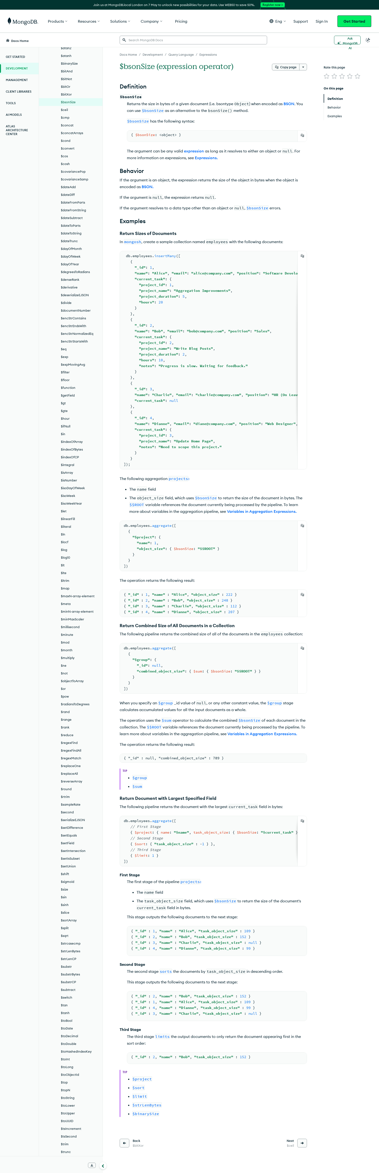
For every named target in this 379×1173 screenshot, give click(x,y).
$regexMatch (71, 758)
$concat (67, 125)
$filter (65, 372)
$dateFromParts (73, 202)
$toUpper (68, 1113)
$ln (63, 534)
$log (64, 550)
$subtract (68, 990)
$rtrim (65, 797)
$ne (63, 665)
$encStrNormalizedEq (77, 334)
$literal (66, 526)
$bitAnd (67, 71)
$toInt (65, 1059)
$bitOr (65, 87)
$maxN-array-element (78, 596)
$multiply (67, 658)
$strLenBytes (70, 951)
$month (67, 650)
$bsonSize (68, 102)
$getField (68, 395)
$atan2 (66, 48)
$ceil (64, 110)
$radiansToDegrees (75, 704)
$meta (66, 604)
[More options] (303, 67)
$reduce (67, 735)
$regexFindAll (71, 750)
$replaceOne (71, 766)
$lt (63, 565)
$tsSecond (69, 1136)
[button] (278, 21)
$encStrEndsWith (73, 326)
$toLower (68, 1105)
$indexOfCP (70, 457)
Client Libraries (18, 91)
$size (64, 889)
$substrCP (68, 982)
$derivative (69, 287)
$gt (63, 403)
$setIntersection (73, 851)
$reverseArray (71, 781)
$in (63, 434)
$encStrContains (73, 318)
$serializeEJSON (73, 820)
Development (17, 68)
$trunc (66, 1152)
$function (68, 388)
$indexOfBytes (72, 449)
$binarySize (69, 63)
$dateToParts (70, 225)
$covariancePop (73, 171)
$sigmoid (67, 882)
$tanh (65, 1013)
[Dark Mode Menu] (367, 40)
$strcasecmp (70, 943)
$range (66, 719)
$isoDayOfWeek (73, 488)
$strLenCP (68, 959)
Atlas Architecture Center (17, 130)
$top (64, 1082)
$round (66, 789)
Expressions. (206, 157)
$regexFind (69, 743)
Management (17, 80)
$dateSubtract (72, 218)
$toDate (67, 1028)
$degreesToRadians (75, 272)
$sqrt (64, 936)
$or (63, 689)
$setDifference (72, 828)
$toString (67, 1098)
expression (194, 151)
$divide (66, 303)
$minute (67, 635)
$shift (65, 874)
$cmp (65, 117)
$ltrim (65, 581)
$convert (67, 148)
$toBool (66, 1020)
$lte (63, 573)
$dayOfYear (70, 264)
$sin (64, 897)
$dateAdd (68, 187)
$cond (65, 141)
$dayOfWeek (70, 256)
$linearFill (68, 519)
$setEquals (69, 835)
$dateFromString (73, 210)
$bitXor (66, 94)
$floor (65, 380)
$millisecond (70, 627)
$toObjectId (70, 1075)
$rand (65, 712)
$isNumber (69, 480)
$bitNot (66, 79)
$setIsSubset (70, 858)
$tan (64, 1005)
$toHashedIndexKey (76, 1051)
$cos (64, 156)
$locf (64, 542)
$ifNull (65, 426)
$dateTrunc (69, 241)
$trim (65, 1144)
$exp (64, 357)
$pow (65, 696)
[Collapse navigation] (103, 1165)
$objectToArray (72, 681)
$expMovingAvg (73, 364)
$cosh (65, 164)
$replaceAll (69, 773)
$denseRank (70, 279)
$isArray (67, 472)
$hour (65, 418)
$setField (67, 843)
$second (67, 812)
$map (65, 588)
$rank (65, 727)
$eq (63, 349)
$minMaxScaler (72, 619)
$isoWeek (68, 496)
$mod (65, 642)
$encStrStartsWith (74, 341)
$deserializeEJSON (75, 295)
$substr (66, 966)
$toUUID (67, 1121)
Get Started (354, 21)
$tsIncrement (71, 1129)
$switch (66, 997)
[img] (326, 76)
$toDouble (68, 1044)
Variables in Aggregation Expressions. (262, 511)
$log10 (65, 557)
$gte (64, 411)
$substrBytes (70, 974)
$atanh (66, 56)
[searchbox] (193, 40)
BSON (289, 103)
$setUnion (68, 866)
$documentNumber (76, 310)
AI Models (14, 115)
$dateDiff (68, 195)
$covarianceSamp (74, 179)
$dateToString (71, 233)
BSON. (147, 186)
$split (65, 928)
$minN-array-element (77, 611)
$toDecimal (69, 1036)
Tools (11, 103)
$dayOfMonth (71, 249)
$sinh (65, 905)
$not (64, 673)
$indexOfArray (72, 442)
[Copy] (302, 135)
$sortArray (69, 920)
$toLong (67, 1067)
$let (63, 511)
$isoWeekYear (71, 503)
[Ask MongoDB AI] (347, 40)
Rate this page (334, 67)
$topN (65, 1090)
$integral (67, 465)
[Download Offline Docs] (92, 1165)
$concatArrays (72, 133)
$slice (65, 912)
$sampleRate (70, 804)
